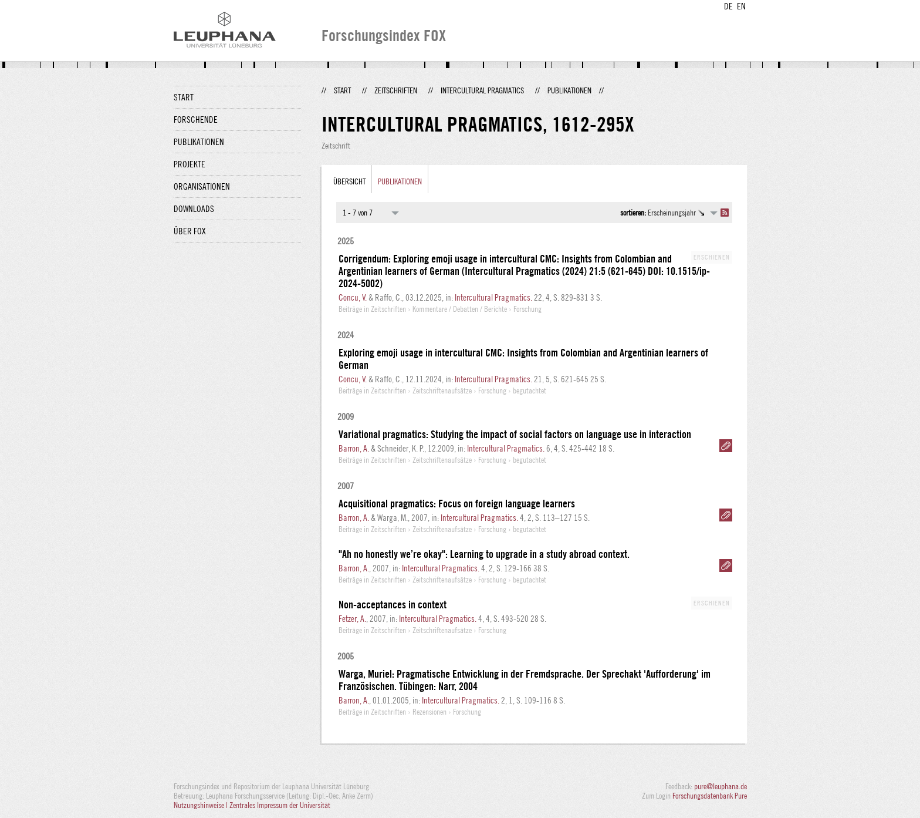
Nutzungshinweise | (201, 805)
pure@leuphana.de (720, 786)
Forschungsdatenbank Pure (709, 795)
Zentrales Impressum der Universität (279, 805)
